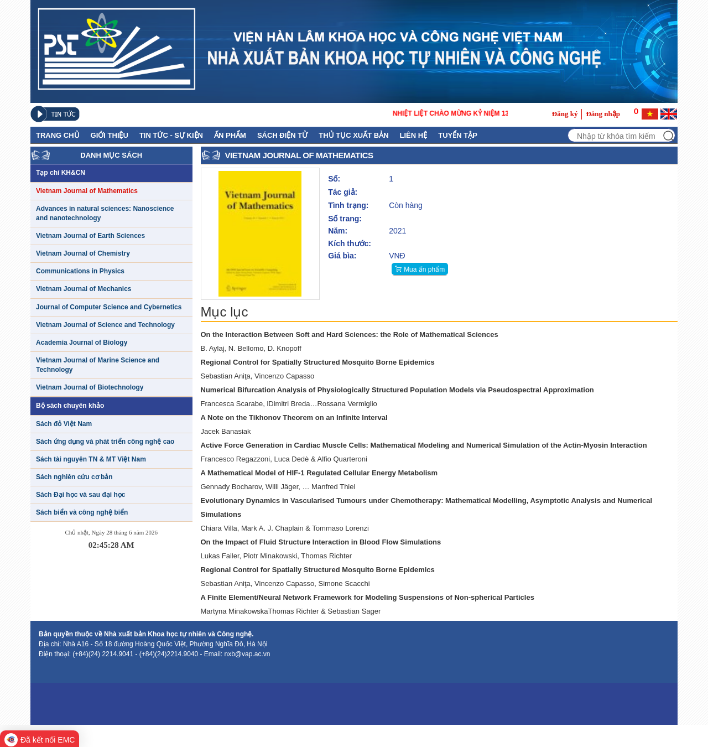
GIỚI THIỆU (109, 135)
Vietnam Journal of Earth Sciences (90, 236)
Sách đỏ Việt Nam (64, 424)
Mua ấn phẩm (424, 269)
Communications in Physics (80, 271)
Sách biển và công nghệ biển (82, 512)
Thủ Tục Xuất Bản (353, 135)
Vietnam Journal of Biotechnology (89, 387)
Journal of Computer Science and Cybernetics (108, 307)
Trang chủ (58, 135)
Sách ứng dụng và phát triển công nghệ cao (105, 441)
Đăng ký (565, 114)
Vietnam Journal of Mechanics (84, 289)
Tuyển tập (457, 135)
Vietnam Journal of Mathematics (87, 191)
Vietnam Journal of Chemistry (83, 253)
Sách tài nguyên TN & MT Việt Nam (91, 459)
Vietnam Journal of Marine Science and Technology (97, 365)
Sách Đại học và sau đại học (80, 495)
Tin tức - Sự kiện (171, 135)
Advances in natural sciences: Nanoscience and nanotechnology (105, 213)
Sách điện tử (282, 135)
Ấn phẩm (230, 135)
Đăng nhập (603, 114)
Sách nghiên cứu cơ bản (74, 477)
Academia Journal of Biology (81, 342)
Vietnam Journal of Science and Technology (105, 325)
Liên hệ (414, 135)
